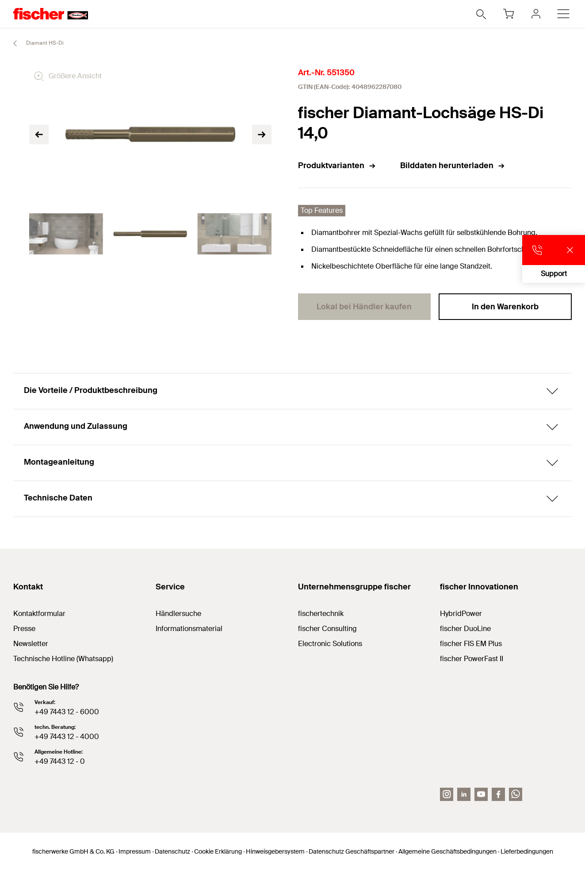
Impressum (135, 851)
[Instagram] (446, 794)
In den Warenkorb (505, 306)
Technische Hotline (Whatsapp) (63, 658)
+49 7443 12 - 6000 (66, 711)
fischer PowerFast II (471, 658)
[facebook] (498, 794)
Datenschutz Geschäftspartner (351, 851)
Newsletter (30, 643)
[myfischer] (536, 14)
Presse (24, 628)
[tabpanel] (66, 234)
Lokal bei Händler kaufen (364, 306)
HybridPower (461, 613)
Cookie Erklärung (218, 851)
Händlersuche (178, 613)
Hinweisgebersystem (275, 851)
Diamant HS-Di (34, 43)
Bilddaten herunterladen (452, 165)
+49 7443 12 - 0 (59, 761)
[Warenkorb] (508, 14)
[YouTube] (481, 794)
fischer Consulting (327, 628)
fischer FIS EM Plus (471, 643)
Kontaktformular (39, 613)
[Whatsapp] (515, 794)
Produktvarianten (337, 165)
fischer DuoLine (465, 628)
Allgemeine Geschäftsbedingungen (447, 851)
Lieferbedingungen (527, 851)
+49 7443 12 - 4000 (66, 736)
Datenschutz (172, 851)
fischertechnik (321, 613)
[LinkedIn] (463, 794)
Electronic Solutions (330, 643)
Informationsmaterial (189, 628)
